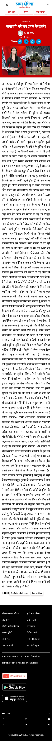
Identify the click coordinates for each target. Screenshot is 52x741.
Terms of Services (32, 656)
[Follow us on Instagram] (26, 719)
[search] (7, 5)
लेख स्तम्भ (6, 620)
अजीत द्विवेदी (7, 633)
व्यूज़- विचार (40, 12)
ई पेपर (26, 12)
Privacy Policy (8, 663)
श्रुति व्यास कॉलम (33, 613)
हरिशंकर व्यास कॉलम (10, 613)
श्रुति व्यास (28, 33)
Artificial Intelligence (20, 593)
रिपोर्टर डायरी (32, 633)
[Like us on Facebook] (3, 719)
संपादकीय (31, 626)
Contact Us (17, 656)
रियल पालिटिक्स (33, 639)
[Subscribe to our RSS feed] (49, 725)
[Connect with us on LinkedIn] (26, 725)
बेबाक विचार (26, 21)
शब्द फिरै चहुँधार (33, 645)
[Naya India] (25, 7)
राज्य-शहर (11, 12)
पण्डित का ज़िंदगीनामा (10, 626)
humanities (37, 593)
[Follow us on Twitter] (3, 725)
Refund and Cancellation (27, 663)
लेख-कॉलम (31, 620)
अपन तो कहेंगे (7, 645)
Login (48, 5)
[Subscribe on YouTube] (49, 719)
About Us (6, 656)
